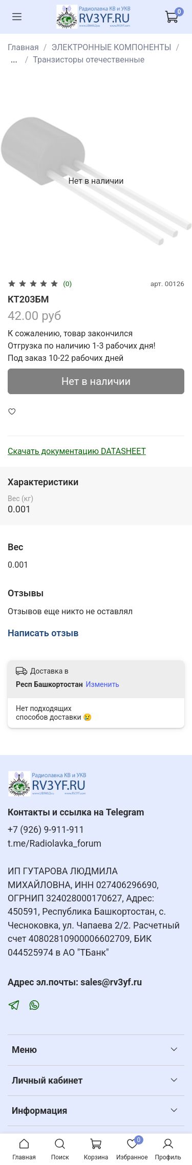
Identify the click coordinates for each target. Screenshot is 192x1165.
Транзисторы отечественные (88, 59)
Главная (23, 47)
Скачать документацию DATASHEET (77, 451)
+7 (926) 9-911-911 (46, 830)
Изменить (102, 684)
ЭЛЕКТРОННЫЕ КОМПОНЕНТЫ (111, 47)
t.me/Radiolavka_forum (54, 843)
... (14, 59)
